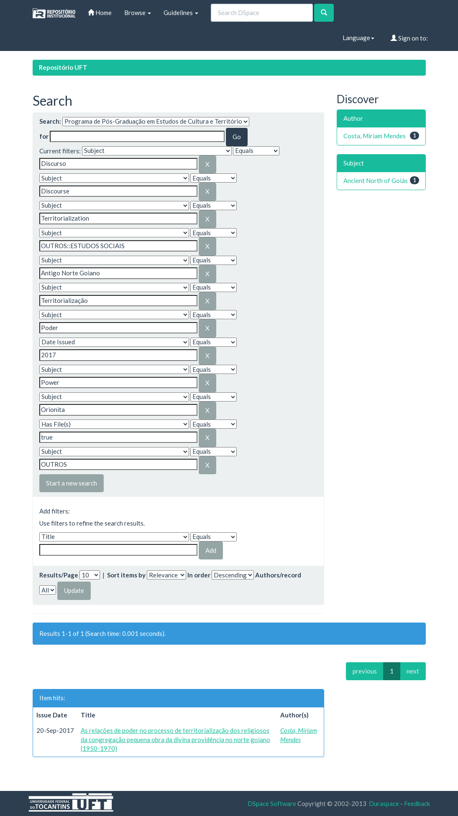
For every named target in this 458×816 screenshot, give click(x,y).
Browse (137, 12)
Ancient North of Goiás (375, 180)
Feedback (417, 803)
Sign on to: (409, 38)
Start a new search (71, 483)
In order (198, 575)
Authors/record (278, 575)
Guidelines (181, 12)
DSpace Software (272, 803)
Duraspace (384, 803)
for (44, 136)
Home (100, 12)
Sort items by (126, 575)
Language (358, 37)
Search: (50, 121)
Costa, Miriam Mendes (374, 136)
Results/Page (58, 575)
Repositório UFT (63, 67)
